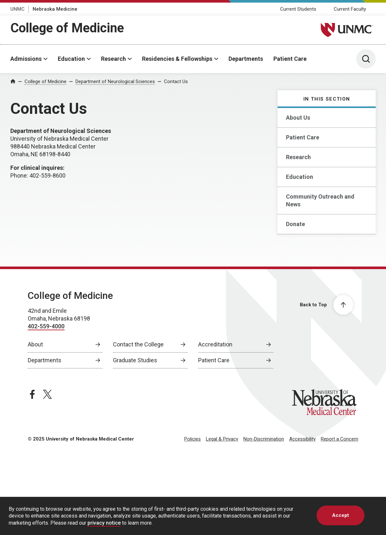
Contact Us (176, 81)
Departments (246, 58)
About (35, 344)
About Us (298, 117)
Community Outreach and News (320, 200)
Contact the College (138, 344)
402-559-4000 (46, 326)
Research (113, 58)
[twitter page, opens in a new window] (47, 394)
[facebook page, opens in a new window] (32, 394)
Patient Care (290, 58)
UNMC (17, 9)
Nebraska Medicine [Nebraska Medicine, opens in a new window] (55, 9)
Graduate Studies (135, 360)
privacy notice (104, 529)
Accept (340, 521)
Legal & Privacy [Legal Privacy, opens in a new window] (222, 439)
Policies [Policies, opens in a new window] (192, 439)
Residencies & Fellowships (177, 58)
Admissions (26, 58)
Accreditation (215, 344)
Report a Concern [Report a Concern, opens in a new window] (339, 439)
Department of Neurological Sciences (115, 81)
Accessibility (302, 439)
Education (71, 58)
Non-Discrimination (263, 439)
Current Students (298, 9)
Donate (295, 224)
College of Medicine (67, 28)
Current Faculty (350, 9)
